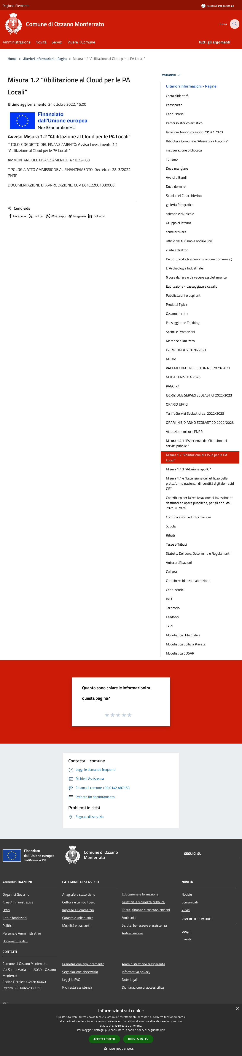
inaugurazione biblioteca (184, 150)
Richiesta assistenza (77, 987)
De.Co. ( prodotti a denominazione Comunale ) (199, 259)
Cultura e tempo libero (78, 902)
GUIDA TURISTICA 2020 (183, 377)
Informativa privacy (136, 971)
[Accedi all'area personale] (217, 6)
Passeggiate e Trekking (182, 322)
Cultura (171, 571)
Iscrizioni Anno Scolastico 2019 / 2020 (194, 132)
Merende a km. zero (180, 340)
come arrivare (176, 231)
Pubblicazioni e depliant (183, 295)
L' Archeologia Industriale (184, 268)
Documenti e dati (15, 941)
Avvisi (186, 910)
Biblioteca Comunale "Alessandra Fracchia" (197, 141)
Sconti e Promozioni (180, 331)
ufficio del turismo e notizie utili (189, 241)
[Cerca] (234, 24)
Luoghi (186, 931)
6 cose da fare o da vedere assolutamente (196, 277)
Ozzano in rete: (177, 313)
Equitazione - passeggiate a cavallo (191, 286)
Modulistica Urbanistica (183, 635)
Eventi (186, 939)
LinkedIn (96, 216)
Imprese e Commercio (78, 910)
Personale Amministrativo (22, 933)
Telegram (76, 216)
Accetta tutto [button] (104, 1039)
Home (12, 58)
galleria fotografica (179, 204)
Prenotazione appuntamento (83, 964)
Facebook (17, 216)
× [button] (237, 1009)
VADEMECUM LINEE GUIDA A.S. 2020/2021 (198, 368)
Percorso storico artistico (184, 123)
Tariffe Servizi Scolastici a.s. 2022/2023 (195, 413)
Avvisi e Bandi (176, 177)
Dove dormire (176, 186)
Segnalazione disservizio (80, 971)
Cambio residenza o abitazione (188, 580)
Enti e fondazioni (15, 917)
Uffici (6, 910)
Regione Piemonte (16, 5)
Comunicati (190, 902)
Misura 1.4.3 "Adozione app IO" (188, 469)
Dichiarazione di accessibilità (143, 987)
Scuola (171, 526)
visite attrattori (177, 250)
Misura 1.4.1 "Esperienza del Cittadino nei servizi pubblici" (196, 443)
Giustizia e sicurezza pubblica (143, 902)
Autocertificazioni (179, 562)
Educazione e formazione (140, 894)
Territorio (173, 607)
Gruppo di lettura (178, 222)
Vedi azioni (172, 75)
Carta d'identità (177, 95)
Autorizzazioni (132, 933)
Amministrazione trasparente (143, 964)
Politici (8, 925)
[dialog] (121, 1030)
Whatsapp (55, 216)
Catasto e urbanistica (77, 917)
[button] (121, 1048)
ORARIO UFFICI (177, 404)
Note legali (130, 979)
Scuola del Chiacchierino (184, 195)
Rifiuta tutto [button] (138, 1039)
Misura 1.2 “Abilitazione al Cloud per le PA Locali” (196, 457)
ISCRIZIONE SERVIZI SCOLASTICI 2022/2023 (199, 395)
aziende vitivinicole (180, 213)
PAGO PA (173, 386)
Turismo (172, 159)
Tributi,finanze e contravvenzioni (146, 909)
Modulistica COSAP (180, 653)
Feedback (173, 617)
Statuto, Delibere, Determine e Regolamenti (198, 553)
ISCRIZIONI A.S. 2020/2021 (186, 349)
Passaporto (174, 104)
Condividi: (19, 208)
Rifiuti (170, 535)
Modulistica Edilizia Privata (185, 644)
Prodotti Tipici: (176, 304)
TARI (169, 626)
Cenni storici (175, 113)
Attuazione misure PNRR (184, 431)
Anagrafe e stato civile (78, 894)
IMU (169, 598)
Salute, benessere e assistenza (144, 925)
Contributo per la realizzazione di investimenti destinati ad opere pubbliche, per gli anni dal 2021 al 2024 (200, 503)
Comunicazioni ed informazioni (188, 517)
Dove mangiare (177, 168)
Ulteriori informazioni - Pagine (45, 58)
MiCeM (171, 359)
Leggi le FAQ (71, 979)
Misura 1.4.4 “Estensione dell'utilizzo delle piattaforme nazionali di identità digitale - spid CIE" (200, 483)
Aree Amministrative (18, 902)
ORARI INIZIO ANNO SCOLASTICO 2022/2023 (200, 422)
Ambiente (129, 917)
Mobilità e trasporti (76, 925)
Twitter (36, 216)
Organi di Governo (16, 894)
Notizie (187, 894)
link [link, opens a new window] (162, 1030)
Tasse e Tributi (176, 544)
